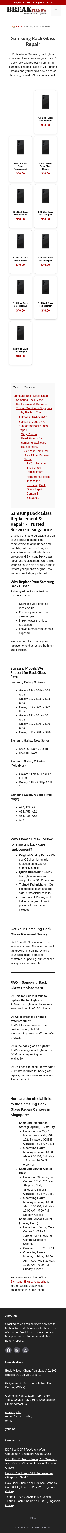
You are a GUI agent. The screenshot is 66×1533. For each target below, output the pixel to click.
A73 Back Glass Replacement (46, 122)
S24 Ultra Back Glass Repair (20, 353)
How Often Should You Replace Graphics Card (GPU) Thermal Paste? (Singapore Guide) (31, 1487)
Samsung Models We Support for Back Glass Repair (33, 426)
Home (19, 26)
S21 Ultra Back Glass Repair (46, 216)
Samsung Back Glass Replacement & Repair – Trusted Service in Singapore (34, 404)
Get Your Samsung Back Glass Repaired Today (37, 455)
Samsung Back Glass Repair (31, 395)
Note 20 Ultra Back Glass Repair (46, 169)
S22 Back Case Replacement (20, 261)
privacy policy (13, 1412)
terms (8, 1420)
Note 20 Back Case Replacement (20, 169)
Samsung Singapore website (28, 1281)
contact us (20, 1404)
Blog (33, 1517)
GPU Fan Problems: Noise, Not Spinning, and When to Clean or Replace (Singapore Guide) (31, 1463)
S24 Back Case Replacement (46, 307)
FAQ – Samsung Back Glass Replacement (37, 467)
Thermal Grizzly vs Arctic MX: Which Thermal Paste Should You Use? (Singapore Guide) (33, 1501)
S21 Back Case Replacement (20, 216)
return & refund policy (18, 1416)
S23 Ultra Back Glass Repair (20, 307)
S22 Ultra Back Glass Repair (46, 261)
